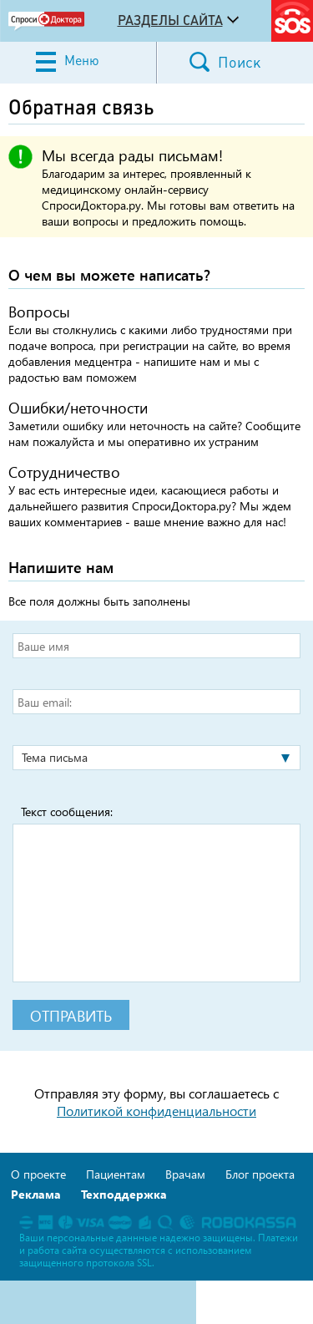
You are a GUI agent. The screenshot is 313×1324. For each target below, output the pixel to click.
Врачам (185, 1174)
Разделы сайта (170, 20)
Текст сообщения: (67, 811)
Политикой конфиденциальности (156, 1110)
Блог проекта (260, 1174)
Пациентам (115, 1174)
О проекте (38, 1174)
